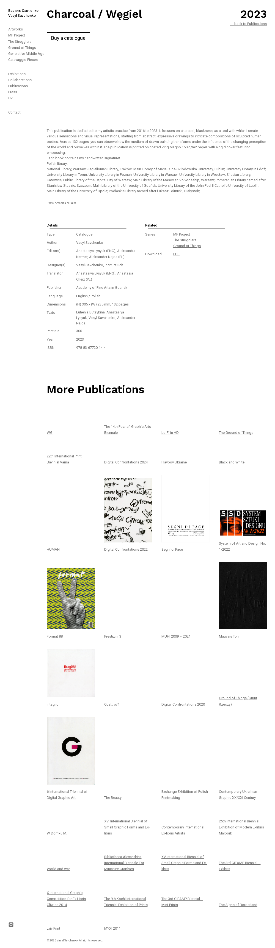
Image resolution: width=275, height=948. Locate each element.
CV (10, 98)
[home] (19, 9)
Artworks (15, 29)
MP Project (16, 35)
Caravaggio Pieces (23, 60)
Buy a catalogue (68, 38)
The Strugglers (19, 41)
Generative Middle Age (26, 54)
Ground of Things (22, 48)
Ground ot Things (187, 246)
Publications (18, 86)
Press (12, 92)
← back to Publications (248, 24)
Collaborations (20, 80)
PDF (176, 254)
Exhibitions (17, 74)
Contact (14, 112)
